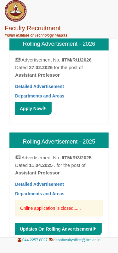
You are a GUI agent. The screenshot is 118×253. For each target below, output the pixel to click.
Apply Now (33, 108)
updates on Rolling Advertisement (58, 229)
